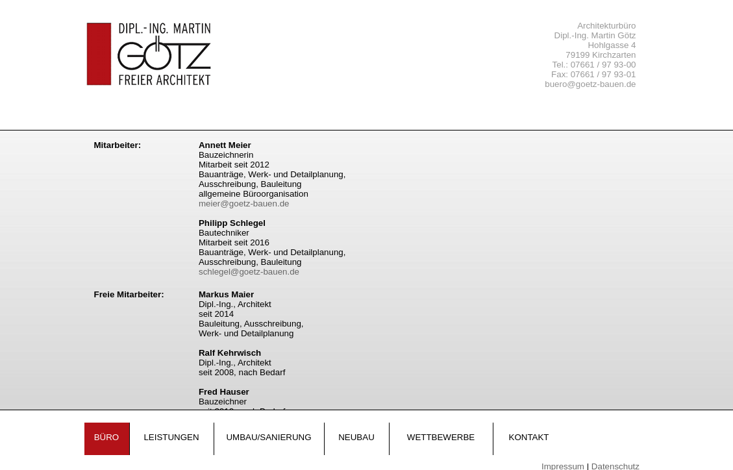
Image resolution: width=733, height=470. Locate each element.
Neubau (356, 437)
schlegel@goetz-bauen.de (249, 272)
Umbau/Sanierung (268, 437)
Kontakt (529, 437)
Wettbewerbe (441, 437)
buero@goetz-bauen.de (590, 84)
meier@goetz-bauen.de (244, 203)
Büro (106, 437)
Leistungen (171, 437)
